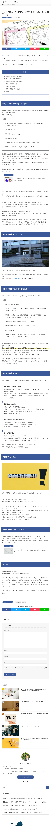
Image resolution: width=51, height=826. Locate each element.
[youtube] (25, 781)
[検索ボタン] (45, 2)
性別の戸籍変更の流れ (12, 84)
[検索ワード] (25, 787)
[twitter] (23, 781)
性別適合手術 (18, 602)
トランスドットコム (9, 2)
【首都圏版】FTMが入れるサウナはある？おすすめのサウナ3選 (20, 805)
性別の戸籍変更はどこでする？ (14, 78)
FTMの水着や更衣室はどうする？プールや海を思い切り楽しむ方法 (20, 809)
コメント (6, 630)
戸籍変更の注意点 (10, 86)
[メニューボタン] (49, 2)
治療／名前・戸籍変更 (8, 17)
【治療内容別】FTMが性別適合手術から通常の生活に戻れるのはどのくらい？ (23, 798)
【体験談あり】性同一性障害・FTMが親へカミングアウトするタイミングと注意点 (25, 802)
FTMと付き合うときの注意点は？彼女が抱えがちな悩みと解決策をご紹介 (22, 812)
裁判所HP (16, 278)
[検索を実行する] (47, 787)
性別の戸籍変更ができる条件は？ (15, 76)
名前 (5, 650)
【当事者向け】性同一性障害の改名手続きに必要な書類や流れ (30, 550)
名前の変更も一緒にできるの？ (14, 89)
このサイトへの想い (25, 777)
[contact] (27, 781)
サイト (5, 662)
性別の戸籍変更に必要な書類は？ (15, 81)
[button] (6, 49)
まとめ (8, 91)
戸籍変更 (24, 602)
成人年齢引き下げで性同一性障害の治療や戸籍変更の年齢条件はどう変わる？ (30, 179)
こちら (12, 308)
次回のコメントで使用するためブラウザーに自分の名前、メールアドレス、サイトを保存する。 (26, 668)
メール (6, 656)
